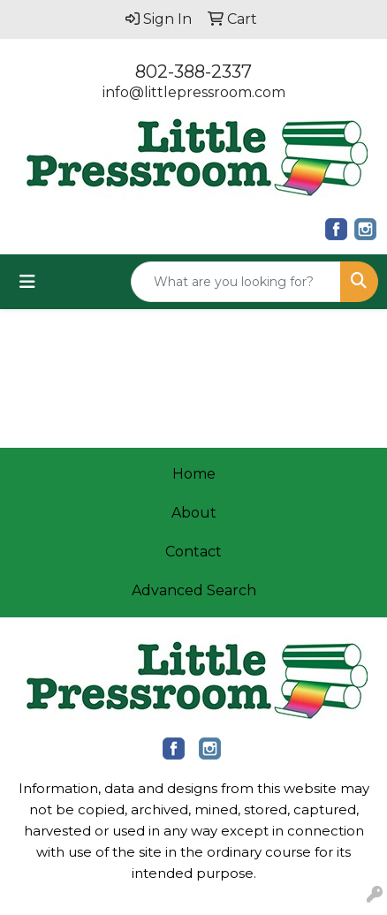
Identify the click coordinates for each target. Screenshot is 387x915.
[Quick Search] (236, 281)
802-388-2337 (193, 71)
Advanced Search (194, 590)
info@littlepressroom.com (193, 92)
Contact (193, 551)
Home (194, 473)
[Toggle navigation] (27, 281)
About (193, 512)
